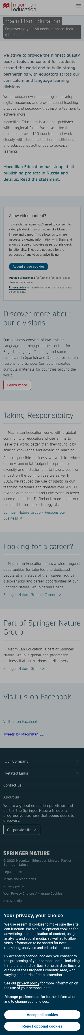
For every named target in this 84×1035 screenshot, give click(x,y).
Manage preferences (22, 997)
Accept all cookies (42, 1015)
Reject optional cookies (42, 1026)
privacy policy (28, 983)
